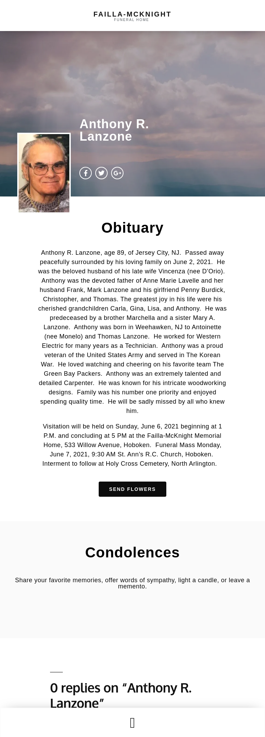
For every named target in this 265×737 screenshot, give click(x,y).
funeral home (131, 20)
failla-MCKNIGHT (132, 14)
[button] (132, 723)
